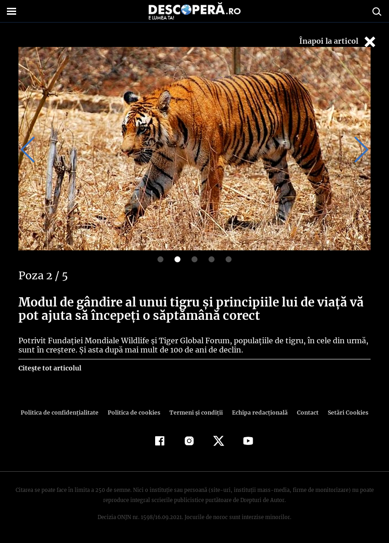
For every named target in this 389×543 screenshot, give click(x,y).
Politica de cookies (135, 412)
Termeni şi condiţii (195, 412)
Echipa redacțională (257, 412)
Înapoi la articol (338, 41)
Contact (304, 412)
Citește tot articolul (49, 368)
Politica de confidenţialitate (64, 412)
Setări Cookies (343, 412)
